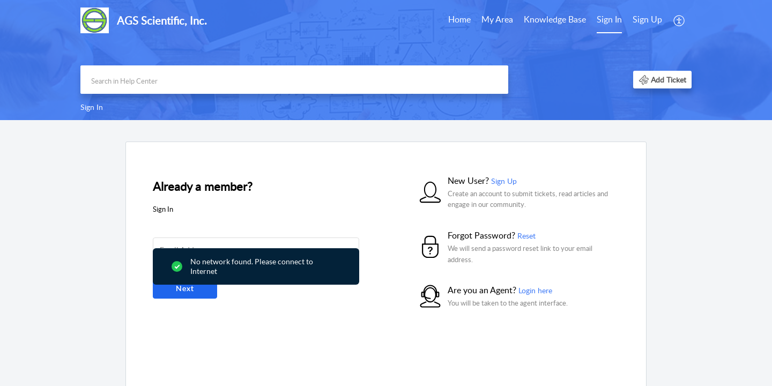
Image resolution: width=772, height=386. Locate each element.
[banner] (386, 60)
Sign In (609, 19)
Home (459, 19)
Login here (535, 290)
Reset (526, 236)
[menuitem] (459, 20)
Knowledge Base (555, 19)
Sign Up (647, 19)
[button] (679, 20)
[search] (294, 79)
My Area (497, 19)
